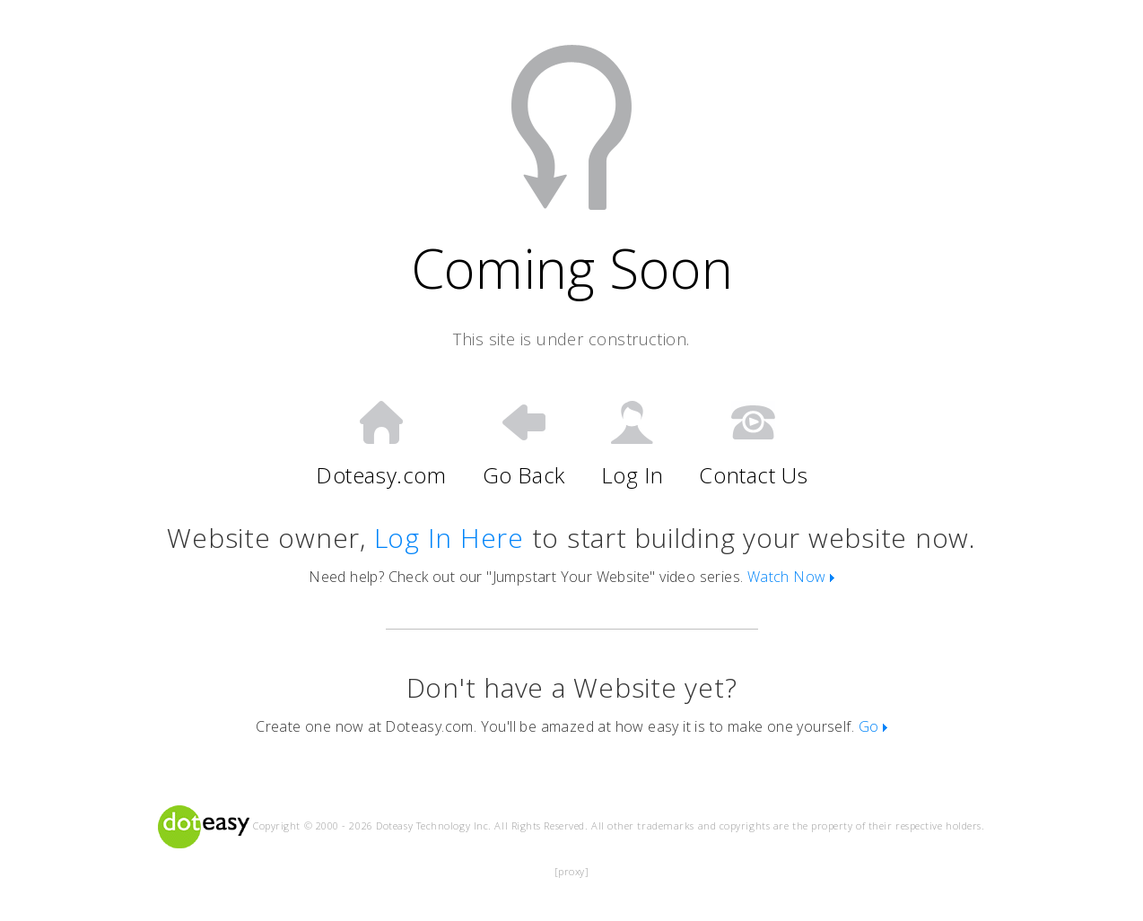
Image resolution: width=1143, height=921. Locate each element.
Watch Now (790, 576)
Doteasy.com (381, 445)
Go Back (524, 445)
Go (873, 726)
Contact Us (753, 445)
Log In (632, 445)
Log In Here (449, 537)
